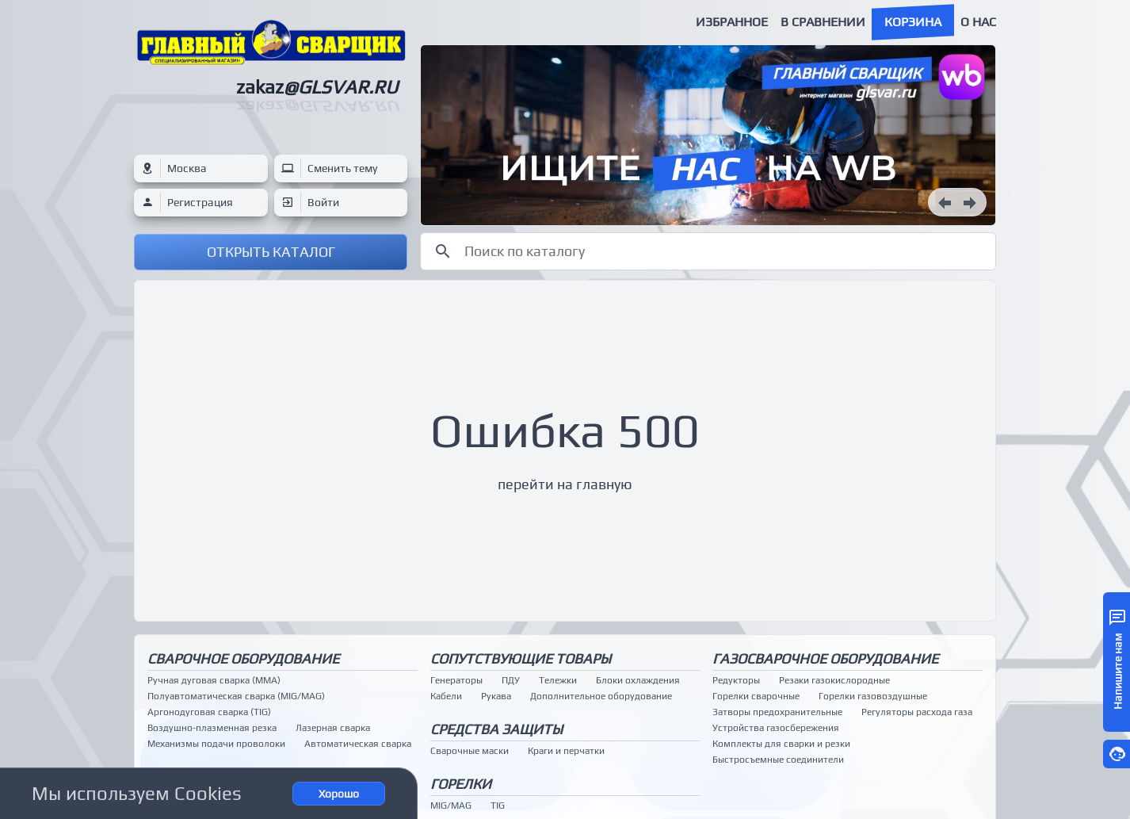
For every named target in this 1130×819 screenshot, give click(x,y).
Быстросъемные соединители (778, 759)
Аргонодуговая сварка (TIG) (209, 712)
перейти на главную (565, 484)
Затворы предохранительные (777, 712)
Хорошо (339, 793)
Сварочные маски (469, 750)
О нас (978, 21)
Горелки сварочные (756, 696)
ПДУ (511, 680)
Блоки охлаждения (638, 680)
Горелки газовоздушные (873, 696)
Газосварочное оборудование (825, 658)
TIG (498, 805)
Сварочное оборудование (243, 658)
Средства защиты (496, 729)
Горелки (460, 783)
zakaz (317, 87)
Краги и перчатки (566, 750)
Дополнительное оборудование (601, 696)
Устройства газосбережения (775, 727)
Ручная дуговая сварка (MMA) (214, 680)
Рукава (496, 696)
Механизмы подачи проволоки (216, 743)
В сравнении (823, 21)
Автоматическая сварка (357, 743)
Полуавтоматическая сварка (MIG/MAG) (236, 696)
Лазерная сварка (333, 727)
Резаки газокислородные (834, 680)
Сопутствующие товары (520, 658)
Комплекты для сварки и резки (781, 743)
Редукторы (736, 680)
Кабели (446, 696)
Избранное (732, 21)
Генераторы (456, 680)
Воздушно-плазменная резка (212, 727)
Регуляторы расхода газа (916, 712)
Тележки (558, 680)
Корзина (912, 21)
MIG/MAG (450, 805)
